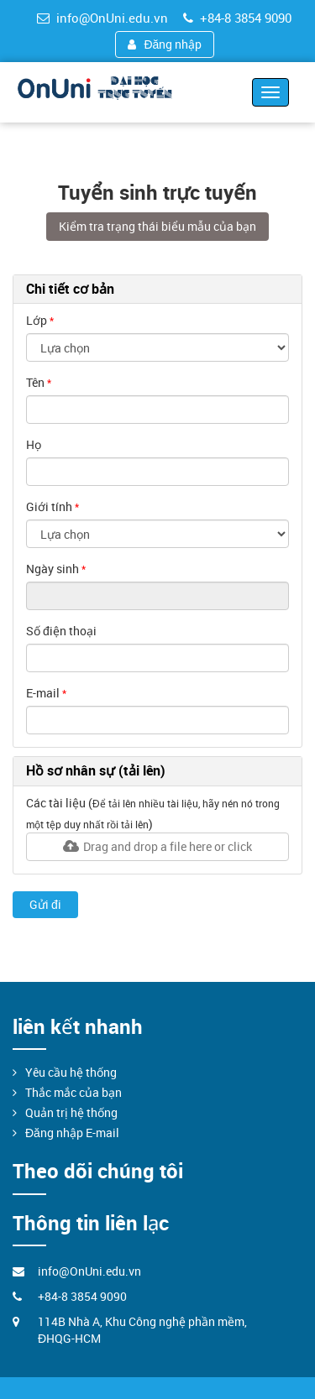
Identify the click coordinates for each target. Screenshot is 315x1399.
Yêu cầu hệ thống (71, 1072)
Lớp (36, 320)
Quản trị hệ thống (71, 1112)
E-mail (43, 693)
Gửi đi (45, 904)
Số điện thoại (61, 631)
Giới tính (49, 506)
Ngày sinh (52, 569)
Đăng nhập (165, 44)
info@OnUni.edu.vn (102, 17)
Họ (33, 444)
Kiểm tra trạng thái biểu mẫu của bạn (157, 226)
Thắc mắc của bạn (73, 1092)
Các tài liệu (56, 803)
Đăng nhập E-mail (72, 1133)
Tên (35, 382)
